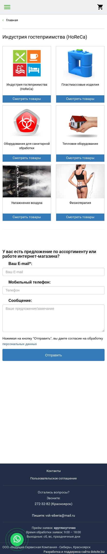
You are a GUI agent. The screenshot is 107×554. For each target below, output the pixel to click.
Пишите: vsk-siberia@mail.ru (53, 515)
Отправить (53, 355)
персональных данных (19, 344)
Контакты (53, 471)
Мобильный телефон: (29, 282)
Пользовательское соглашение (53, 478)
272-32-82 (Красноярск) (53, 504)
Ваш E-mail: (20, 264)
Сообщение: (20, 300)
